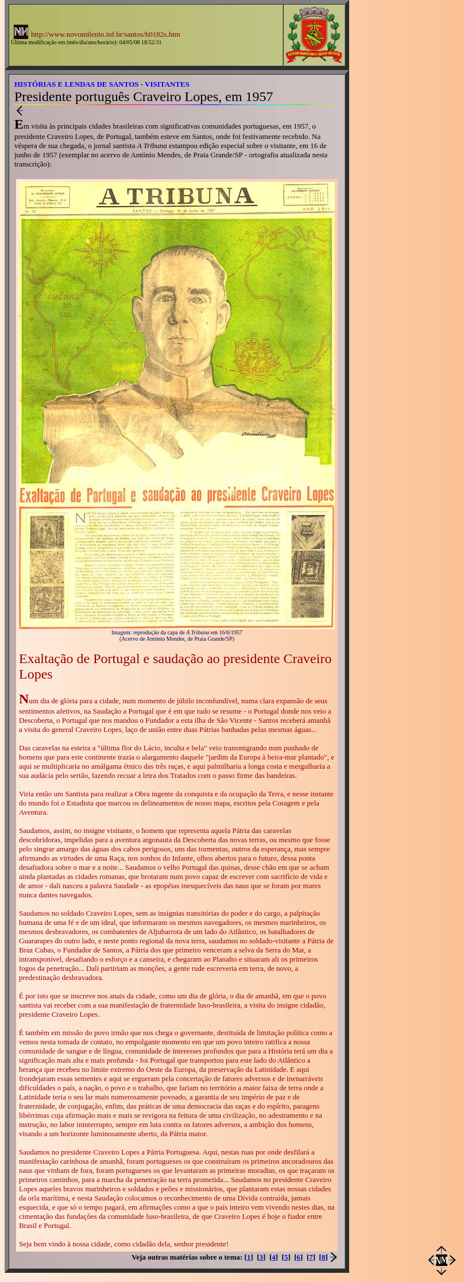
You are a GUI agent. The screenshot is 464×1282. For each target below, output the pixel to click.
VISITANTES (167, 84)
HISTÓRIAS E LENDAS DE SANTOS (76, 84)
